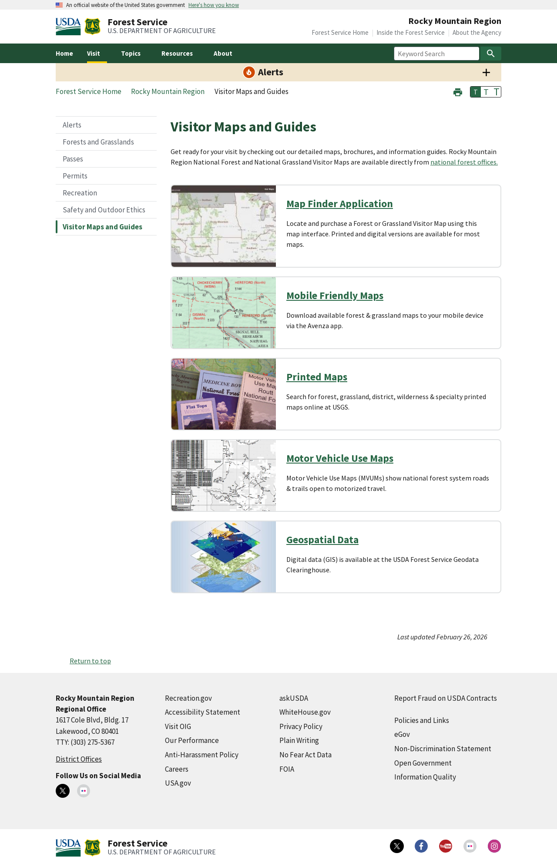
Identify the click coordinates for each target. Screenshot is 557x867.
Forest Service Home (340, 32)
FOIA (286, 769)
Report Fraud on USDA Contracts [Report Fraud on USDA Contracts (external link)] (445, 698)
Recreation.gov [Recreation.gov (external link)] (188, 698)
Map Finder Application (339, 203)
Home (64, 53)
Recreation (80, 193)
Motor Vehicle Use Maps (339, 458)
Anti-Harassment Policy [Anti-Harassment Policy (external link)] (201, 754)
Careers (176, 769)
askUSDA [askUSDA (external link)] (293, 698)
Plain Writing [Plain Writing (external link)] (299, 740)
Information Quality (425, 777)
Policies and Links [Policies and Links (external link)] (421, 720)
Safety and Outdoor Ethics (104, 210)
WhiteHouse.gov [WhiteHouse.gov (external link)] (305, 712)
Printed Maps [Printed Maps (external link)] (316, 376)
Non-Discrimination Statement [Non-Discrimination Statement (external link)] (442, 748)
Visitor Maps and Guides (102, 227)
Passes (73, 159)
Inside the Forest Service (410, 32)
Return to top (90, 660)
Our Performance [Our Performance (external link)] (192, 740)
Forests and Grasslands (98, 142)
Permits (75, 176)
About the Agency (477, 32)
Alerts (72, 125)
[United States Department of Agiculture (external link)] (70, 26)
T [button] (475, 91)
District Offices (79, 759)
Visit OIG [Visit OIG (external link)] (178, 726)
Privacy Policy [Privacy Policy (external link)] (300, 726)
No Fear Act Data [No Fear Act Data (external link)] (305, 754)
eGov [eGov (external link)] (402, 734)
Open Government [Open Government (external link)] (423, 763)
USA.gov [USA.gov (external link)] (178, 783)
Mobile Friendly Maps (334, 295)
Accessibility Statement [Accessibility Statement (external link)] (202, 712)
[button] (458, 91)
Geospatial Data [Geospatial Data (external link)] (322, 539)
